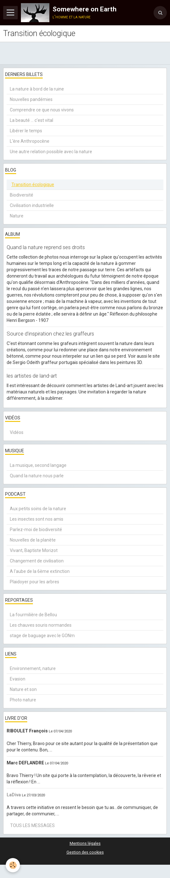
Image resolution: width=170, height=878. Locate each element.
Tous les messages (32, 825)
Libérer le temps (26, 130)
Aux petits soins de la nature (38, 508)
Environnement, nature (33, 668)
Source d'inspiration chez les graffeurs (50, 333)
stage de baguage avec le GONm (42, 635)
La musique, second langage (38, 465)
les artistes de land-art (32, 376)
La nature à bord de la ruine (37, 88)
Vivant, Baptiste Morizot (34, 550)
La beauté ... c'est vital (31, 120)
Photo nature (23, 699)
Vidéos (16, 432)
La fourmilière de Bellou (33, 614)
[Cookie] (13, 865)
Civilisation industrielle (32, 205)
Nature (16, 215)
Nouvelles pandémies (31, 99)
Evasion (17, 678)
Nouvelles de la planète (33, 539)
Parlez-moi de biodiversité (36, 529)
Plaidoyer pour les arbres (34, 581)
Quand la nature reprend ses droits (46, 247)
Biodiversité (21, 195)
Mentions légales (85, 843)
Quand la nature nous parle (37, 475)
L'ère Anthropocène (29, 141)
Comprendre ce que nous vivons (42, 109)
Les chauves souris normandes (41, 625)
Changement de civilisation (37, 560)
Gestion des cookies (85, 852)
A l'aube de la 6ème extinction (40, 571)
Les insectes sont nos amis (36, 519)
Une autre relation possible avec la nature (51, 151)
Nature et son (23, 689)
